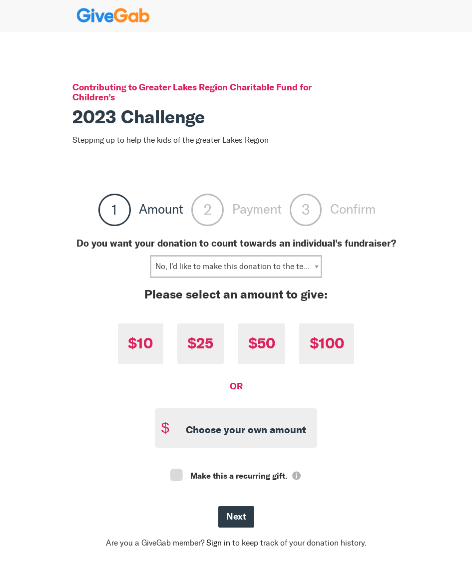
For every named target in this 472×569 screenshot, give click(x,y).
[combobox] (236, 266)
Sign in (218, 543)
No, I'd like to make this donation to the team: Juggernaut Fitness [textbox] (238, 266)
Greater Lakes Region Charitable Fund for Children (192, 92)
